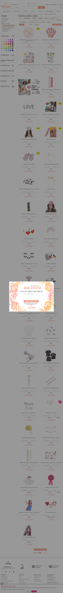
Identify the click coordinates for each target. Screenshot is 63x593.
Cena (40, 22)
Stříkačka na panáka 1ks (51, 263)
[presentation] (31, 297)
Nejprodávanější (27, 18)
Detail (33, 42)
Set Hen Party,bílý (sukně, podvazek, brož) (29, 487)
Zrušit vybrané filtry (57, 24)
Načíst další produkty (40, 549)
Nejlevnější (34, 18)
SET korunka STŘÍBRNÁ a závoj (29, 537)
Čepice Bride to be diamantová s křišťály (29, 139)
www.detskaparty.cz (39, 589)
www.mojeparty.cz (10, 589)
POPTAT (51, 519)
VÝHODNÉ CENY (8, 65)
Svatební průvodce (37, 576)
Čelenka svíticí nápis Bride (51, 412)
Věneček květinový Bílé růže (51, 313)
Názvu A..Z (46, 18)
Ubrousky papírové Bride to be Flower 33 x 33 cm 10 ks (29, 65)
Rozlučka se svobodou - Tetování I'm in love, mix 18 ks (51, 463)
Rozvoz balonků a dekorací (24, 579)
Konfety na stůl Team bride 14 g (51, 338)
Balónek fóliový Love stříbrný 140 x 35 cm (29, 114)
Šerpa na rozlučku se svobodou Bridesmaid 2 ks (29, 363)
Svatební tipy (36, 577)
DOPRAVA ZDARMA (8, 60)
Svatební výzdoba (22, 582)
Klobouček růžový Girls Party (51, 213)
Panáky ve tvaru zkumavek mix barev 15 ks (51, 114)
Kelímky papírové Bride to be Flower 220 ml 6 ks (51, 64)
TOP (20, 18)
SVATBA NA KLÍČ (8, 76)
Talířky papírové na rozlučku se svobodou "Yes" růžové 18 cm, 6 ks (29, 40)
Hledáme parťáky (22, 584)
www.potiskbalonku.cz (26, 590)
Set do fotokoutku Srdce (51, 512)
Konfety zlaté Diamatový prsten (29, 437)
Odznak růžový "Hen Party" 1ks (51, 487)
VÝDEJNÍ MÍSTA (8, 55)
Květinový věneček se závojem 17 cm (29, 388)
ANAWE (43, 592)
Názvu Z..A (53, 18)
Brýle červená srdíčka (29, 238)
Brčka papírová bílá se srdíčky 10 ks (29, 338)
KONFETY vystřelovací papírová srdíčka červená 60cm (51, 90)
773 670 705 (33, 3)
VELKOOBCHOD (8, 86)
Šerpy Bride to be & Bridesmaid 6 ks (51, 388)
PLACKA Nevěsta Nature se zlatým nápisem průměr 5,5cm (29, 314)
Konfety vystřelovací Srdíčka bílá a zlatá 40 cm (29, 462)
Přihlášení (47, 4)
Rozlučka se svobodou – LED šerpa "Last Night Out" (29, 512)
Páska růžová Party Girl (51, 139)
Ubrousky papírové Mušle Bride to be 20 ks (51, 39)
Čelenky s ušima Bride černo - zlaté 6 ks (29, 263)
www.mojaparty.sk (18, 589)
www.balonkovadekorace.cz (51, 589)
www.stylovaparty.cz (36, 590)
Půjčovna (20, 577)
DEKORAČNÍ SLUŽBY (8, 70)
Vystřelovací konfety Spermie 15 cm (29, 213)
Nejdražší (40, 18)
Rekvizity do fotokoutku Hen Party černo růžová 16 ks (29, 190)
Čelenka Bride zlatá (51, 189)
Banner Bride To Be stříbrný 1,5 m (29, 412)
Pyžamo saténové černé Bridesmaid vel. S (51, 363)
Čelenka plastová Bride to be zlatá (51, 164)
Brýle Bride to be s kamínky (29, 164)
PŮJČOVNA (8, 81)
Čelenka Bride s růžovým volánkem (51, 238)
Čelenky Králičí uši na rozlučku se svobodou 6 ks (51, 437)
